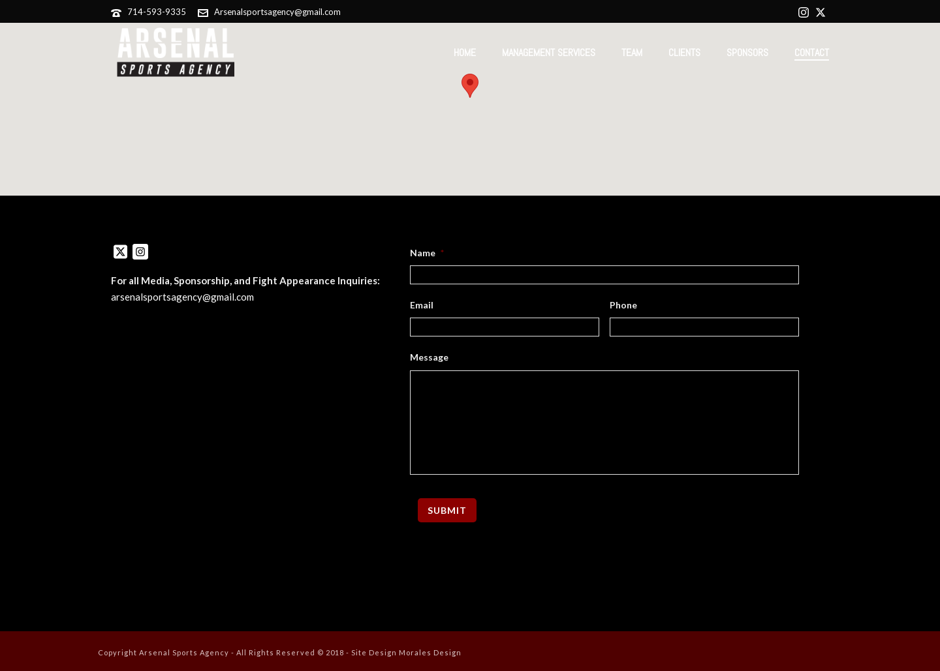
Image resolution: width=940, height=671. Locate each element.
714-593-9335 (156, 12)
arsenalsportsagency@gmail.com (182, 297)
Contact (811, 52)
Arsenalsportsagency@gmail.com (277, 12)
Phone (623, 304)
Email (421, 304)
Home (465, 52)
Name (427, 252)
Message (429, 357)
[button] (470, 86)
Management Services (548, 52)
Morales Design (430, 652)
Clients (684, 52)
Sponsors (747, 52)
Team (631, 52)
